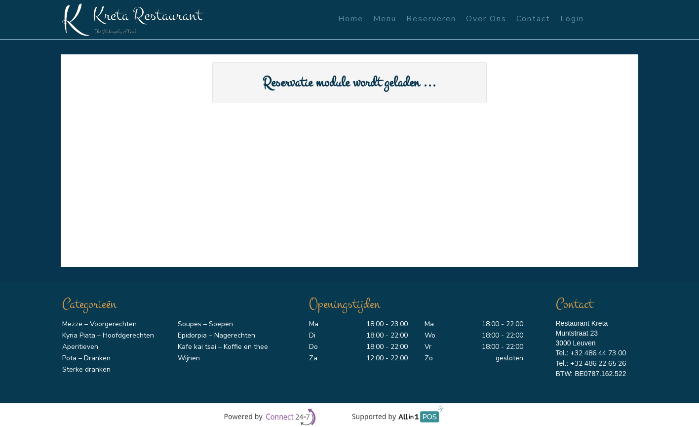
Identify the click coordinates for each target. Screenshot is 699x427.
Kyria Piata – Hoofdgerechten (108, 335)
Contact (533, 18)
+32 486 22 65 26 (598, 363)
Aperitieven (80, 346)
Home (350, 18)
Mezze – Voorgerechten (99, 324)
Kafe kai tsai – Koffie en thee (223, 346)
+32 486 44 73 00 (598, 353)
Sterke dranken (86, 369)
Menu (384, 18)
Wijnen (189, 358)
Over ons (486, 18)
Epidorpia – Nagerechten (216, 335)
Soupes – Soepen (205, 324)
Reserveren (431, 18)
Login (572, 18)
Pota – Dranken (86, 358)
